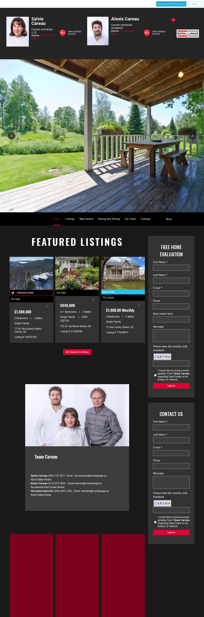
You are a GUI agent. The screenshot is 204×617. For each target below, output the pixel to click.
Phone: (157, 300)
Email (34, 38)
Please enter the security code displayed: (170, 348)
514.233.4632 (127, 31)
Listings (70, 218)
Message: (158, 326)
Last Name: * (160, 275)
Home (56, 218)
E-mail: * (157, 287)
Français (146, 218)
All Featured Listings (77, 352)
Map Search (87, 218)
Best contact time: (163, 313)
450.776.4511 (48, 35)
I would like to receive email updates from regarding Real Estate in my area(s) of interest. (173, 375)
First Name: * (160, 262)
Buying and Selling (109, 218)
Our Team (130, 218)
